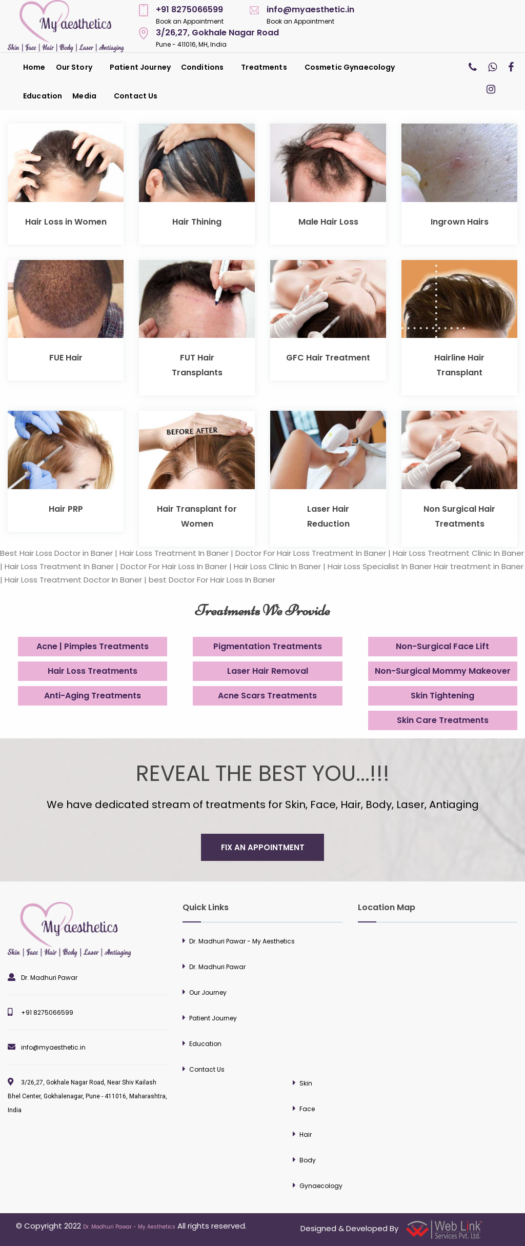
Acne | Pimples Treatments (92, 646)
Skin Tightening (442, 695)
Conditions (202, 67)
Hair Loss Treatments (92, 671)
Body (307, 1160)
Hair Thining (196, 222)
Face (307, 1108)
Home (34, 67)
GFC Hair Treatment (328, 358)
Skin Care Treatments (443, 720)
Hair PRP (66, 509)
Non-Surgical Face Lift (442, 646)
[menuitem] (34, 67)
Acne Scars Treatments (267, 695)
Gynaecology (320, 1185)
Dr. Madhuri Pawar (49, 977)
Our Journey (208, 992)
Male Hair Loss (328, 222)
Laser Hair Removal (267, 671)
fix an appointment (263, 847)
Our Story (74, 67)
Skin (305, 1083)
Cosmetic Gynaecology (350, 67)
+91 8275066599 (189, 9)
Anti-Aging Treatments (92, 695)
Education (42, 96)
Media (84, 96)
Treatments (264, 67)
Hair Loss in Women (66, 222)
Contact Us (135, 96)
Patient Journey (140, 67)
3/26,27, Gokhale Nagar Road (217, 32)
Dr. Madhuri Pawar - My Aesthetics (242, 941)
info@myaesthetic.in (310, 9)
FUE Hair (66, 358)
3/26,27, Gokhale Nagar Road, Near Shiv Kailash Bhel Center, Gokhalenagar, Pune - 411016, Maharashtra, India (87, 1096)
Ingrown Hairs (460, 222)
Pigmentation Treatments (267, 646)
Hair (305, 1134)
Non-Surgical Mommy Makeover (443, 671)
